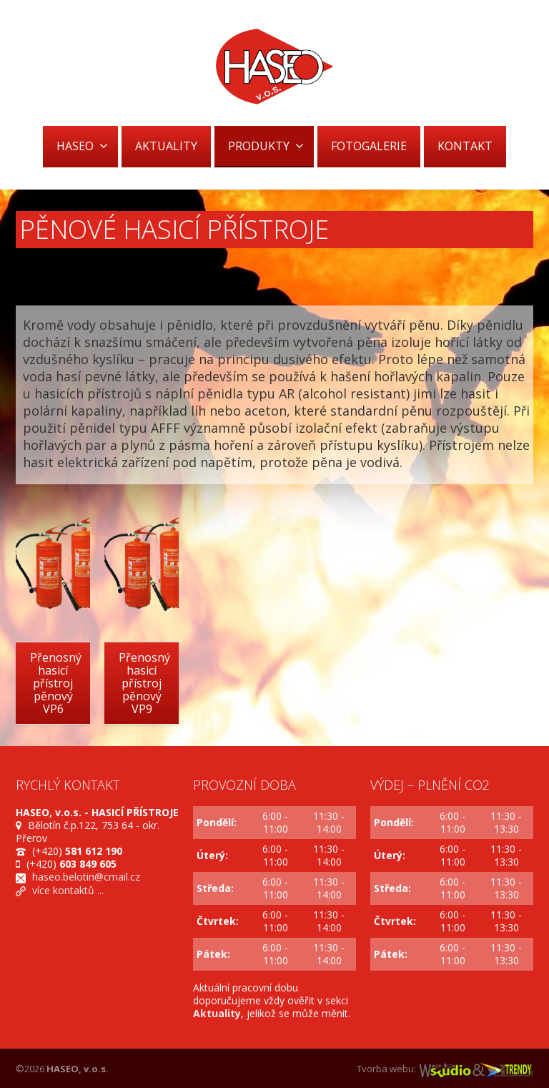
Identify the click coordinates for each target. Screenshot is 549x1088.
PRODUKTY (266, 146)
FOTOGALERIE (369, 146)
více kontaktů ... (68, 890)
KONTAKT (465, 146)
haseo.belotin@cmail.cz (86, 876)
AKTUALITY (166, 146)
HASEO (82, 146)
